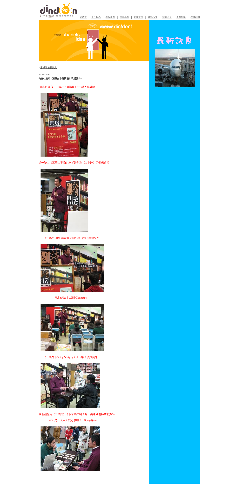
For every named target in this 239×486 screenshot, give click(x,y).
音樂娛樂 (124, 17)
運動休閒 (152, 17)
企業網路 (181, 17)
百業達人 (166, 17)
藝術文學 (138, 17)
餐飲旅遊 (110, 17)
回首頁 (83, 17)
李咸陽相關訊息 (48, 67)
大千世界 (96, 17)
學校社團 (195, 17)
